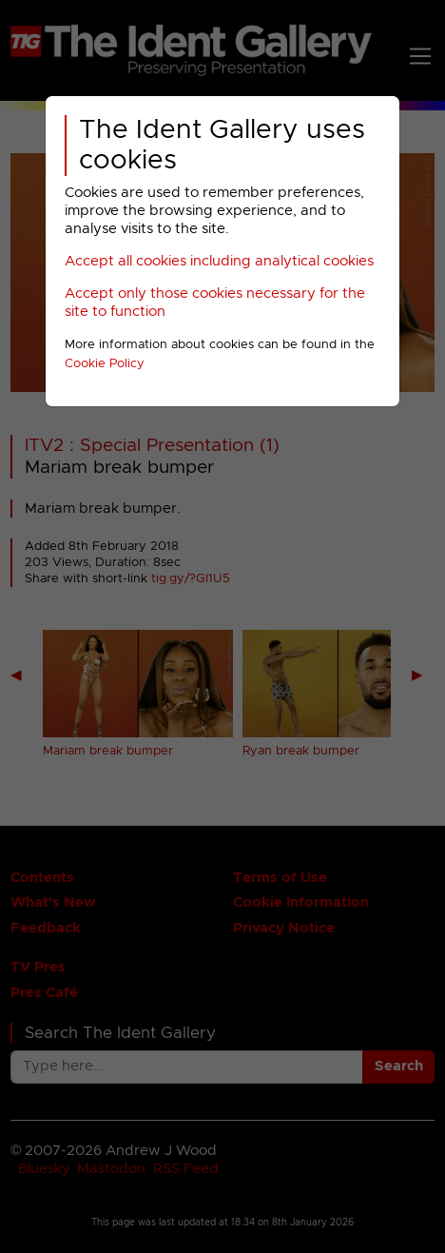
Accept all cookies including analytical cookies (219, 261)
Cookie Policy (105, 364)
